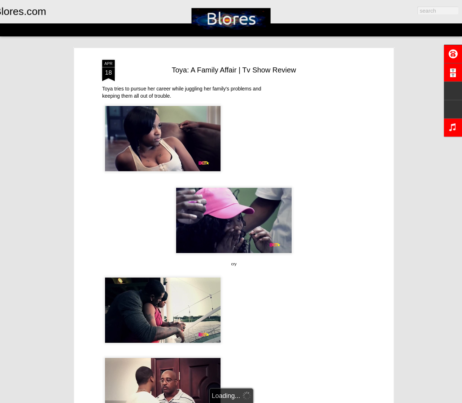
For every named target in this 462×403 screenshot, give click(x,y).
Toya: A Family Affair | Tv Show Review (234, 70)
